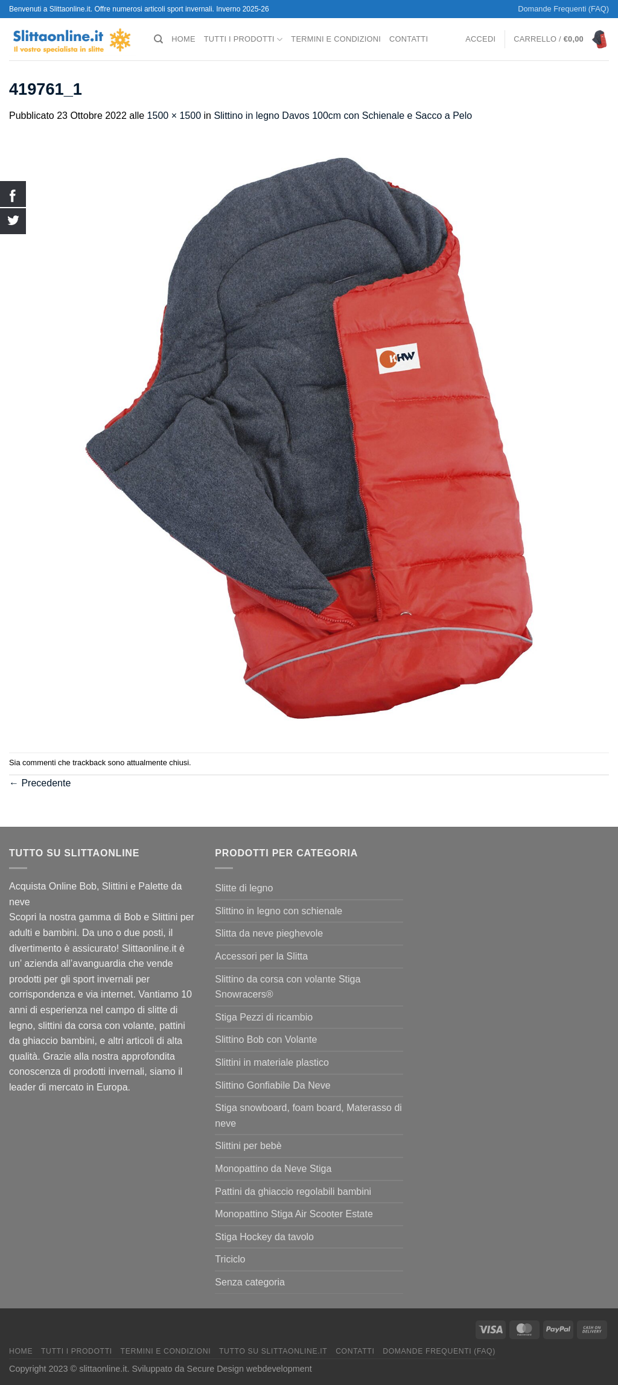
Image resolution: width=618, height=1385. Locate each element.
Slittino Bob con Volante (266, 1039)
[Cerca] (158, 39)
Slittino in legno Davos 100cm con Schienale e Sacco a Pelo (343, 115)
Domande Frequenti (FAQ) (563, 8)
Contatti (408, 38)
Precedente (40, 783)
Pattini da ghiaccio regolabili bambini (293, 1191)
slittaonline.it (103, 1369)
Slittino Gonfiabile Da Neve (272, 1085)
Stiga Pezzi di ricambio (264, 1017)
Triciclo (230, 1259)
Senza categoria (250, 1282)
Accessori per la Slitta (261, 956)
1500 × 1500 (174, 115)
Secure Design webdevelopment (249, 1369)
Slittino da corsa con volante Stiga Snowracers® (287, 987)
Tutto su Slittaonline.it (273, 1351)
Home (183, 38)
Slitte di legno (244, 888)
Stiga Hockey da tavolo (264, 1237)
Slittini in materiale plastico (272, 1062)
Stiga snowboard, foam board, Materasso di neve (308, 1116)
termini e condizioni (336, 38)
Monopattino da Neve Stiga (273, 1169)
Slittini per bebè (248, 1146)
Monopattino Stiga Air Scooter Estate (293, 1214)
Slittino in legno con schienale (278, 911)
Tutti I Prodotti (243, 39)
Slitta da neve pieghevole (269, 933)
